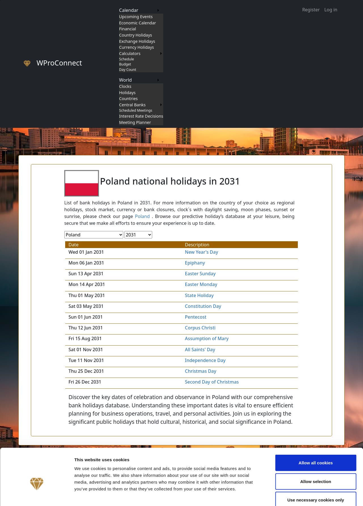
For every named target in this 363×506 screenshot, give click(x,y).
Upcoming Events (135, 16)
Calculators (129, 53)
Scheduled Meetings (135, 110)
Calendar (128, 10)
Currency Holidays (136, 47)
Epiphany (195, 263)
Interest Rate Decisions (141, 116)
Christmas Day (200, 371)
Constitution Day (203, 306)
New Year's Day (201, 252)
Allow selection (315, 450)
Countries (128, 98)
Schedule (126, 59)
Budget (125, 64)
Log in (330, 10)
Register (311, 10)
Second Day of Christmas (212, 382)
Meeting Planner (135, 122)
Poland (142, 216)
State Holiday (199, 295)
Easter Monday (201, 284)
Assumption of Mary (206, 338)
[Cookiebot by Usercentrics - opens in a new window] (36, 495)
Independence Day (205, 360)
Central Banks (132, 104)
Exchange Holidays (137, 41)
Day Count (127, 69)
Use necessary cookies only (315, 468)
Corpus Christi (200, 328)
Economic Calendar (137, 23)
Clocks (125, 86)
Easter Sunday (200, 273)
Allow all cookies (316, 431)
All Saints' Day (200, 349)
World (125, 80)
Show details (297, 494)
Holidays (127, 92)
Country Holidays (135, 35)
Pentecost (195, 317)
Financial (127, 28)
